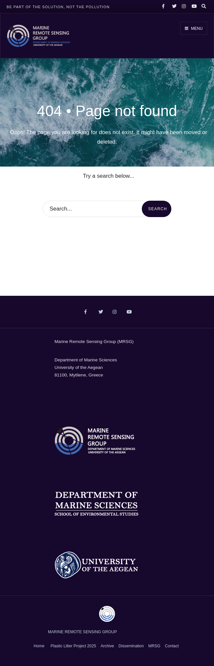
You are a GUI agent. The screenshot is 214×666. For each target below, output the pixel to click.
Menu (194, 28)
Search (157, 209)
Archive (107, 646)
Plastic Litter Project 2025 (73, 646)
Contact (172, 646)
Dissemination (131, 646)
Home (39, 646)
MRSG (154, 646)
